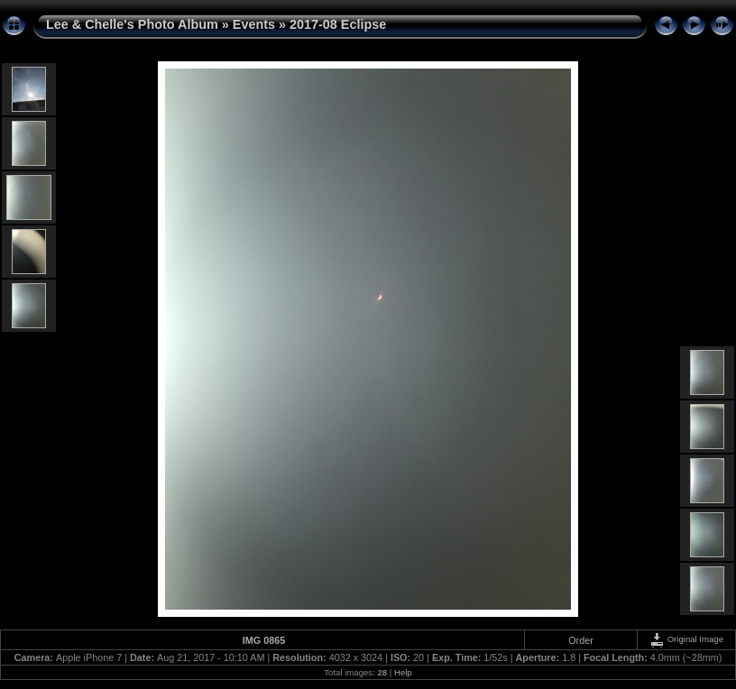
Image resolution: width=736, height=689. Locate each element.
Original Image (686, 639)
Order (580, 640)
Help (403, 672)
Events (254, 24)
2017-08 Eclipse (338, 24)
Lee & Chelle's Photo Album (132, 24)
